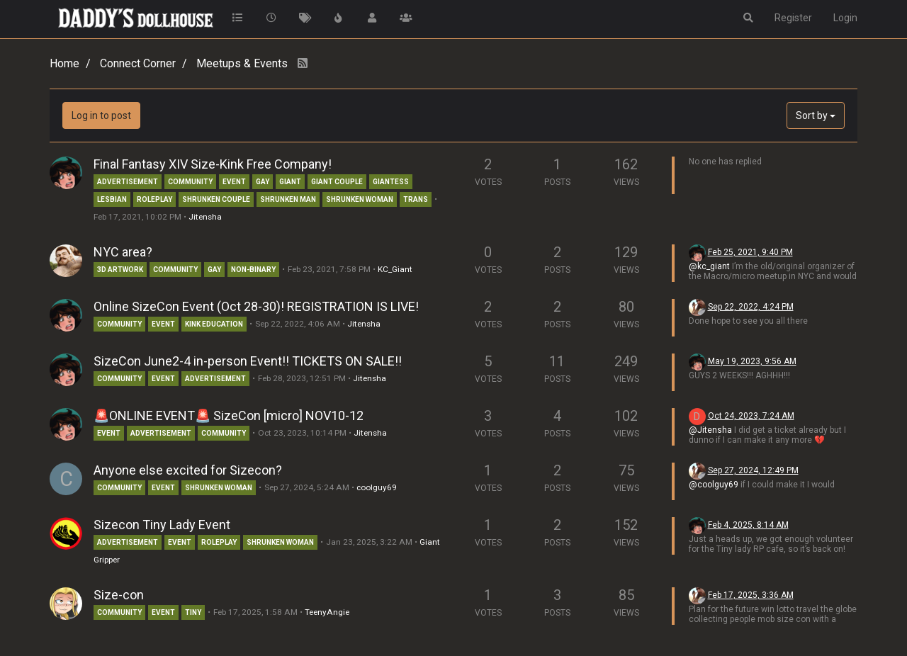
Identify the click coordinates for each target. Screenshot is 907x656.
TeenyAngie (327, 612)
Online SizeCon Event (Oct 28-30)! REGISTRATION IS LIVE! (256, 306)
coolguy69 (376, 487)
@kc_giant (709, 266)
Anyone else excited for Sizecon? (188, 470)
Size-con (119, 594)
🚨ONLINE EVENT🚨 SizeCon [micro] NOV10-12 (229, 415)
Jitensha (205, 217)
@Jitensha (710, 430)
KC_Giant (395, 269)
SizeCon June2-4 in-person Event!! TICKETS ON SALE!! (248, 361)
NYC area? (123, 251)
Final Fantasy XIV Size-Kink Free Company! (213, 164)
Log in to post (101, 115)
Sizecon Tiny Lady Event (162, 524)
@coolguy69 (713, 485)
